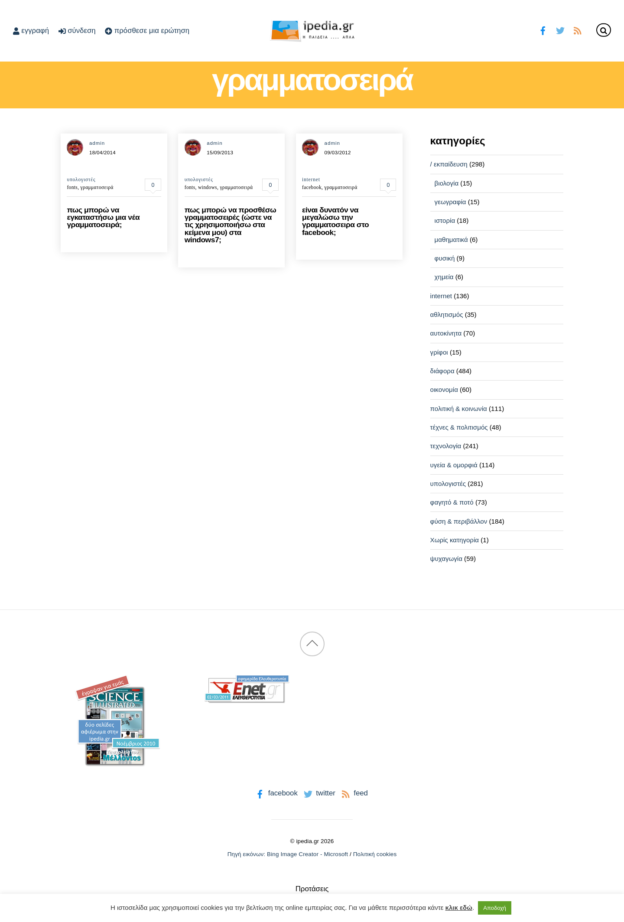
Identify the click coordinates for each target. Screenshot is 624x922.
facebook (312, 187)
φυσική (445, 258)
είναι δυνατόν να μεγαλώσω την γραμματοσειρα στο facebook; (335, 221)
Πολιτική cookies (375, 854)
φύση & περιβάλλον (459, 521)
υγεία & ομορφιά (454, 465)
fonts (72, 187)
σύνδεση (77, 30)
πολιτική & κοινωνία (458, 408)
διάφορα (442, 371)
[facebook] (543, 30)
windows (207, 187)
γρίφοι (439, 352)
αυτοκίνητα (446, 333)
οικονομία (444, 389)
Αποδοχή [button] (494, 908)
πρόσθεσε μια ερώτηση (147, 30)
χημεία (444, 276)
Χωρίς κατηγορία (454, 540)
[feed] (577, 30)
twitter (318, 793)
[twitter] (560, 30)
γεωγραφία (450, 201)
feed (354, 793)
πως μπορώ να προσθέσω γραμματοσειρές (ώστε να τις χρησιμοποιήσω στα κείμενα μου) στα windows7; (230, 224)
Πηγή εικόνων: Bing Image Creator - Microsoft (288, 854)
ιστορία (445, 220)
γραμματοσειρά (97, 187)
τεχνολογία (446, 446)
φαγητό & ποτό (452, 502)
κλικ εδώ (458, 907)
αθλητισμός (446, 314)
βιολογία (447, 183)
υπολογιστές (81, 179)
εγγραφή (31, 30)
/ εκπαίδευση (449, 164)
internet (311, 179)
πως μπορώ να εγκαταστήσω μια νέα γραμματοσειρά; (103, 217)
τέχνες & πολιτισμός (459, 427)
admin (97, 143)
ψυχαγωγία (446, 558)
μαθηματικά (451, 239)
